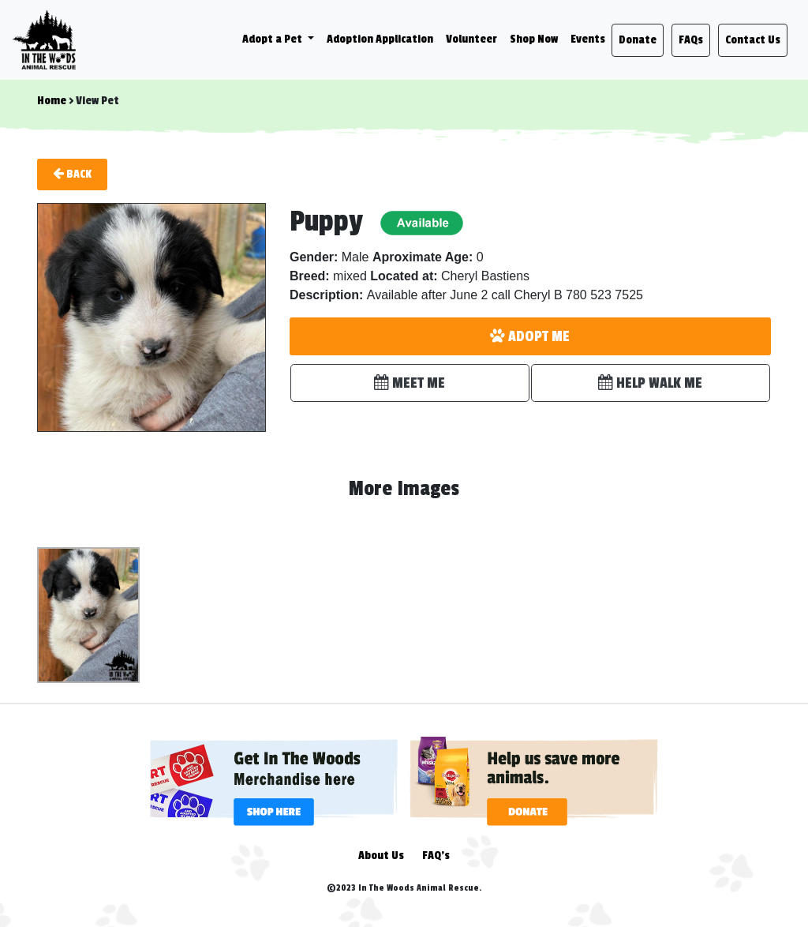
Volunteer (471, 39)
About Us (381, 855)
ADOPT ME (530, 336)
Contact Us (752, 40)
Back (72, 174)
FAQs (691, 40)
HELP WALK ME (650, 383)
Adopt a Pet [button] (273, 39)
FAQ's (436, 855)
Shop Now (534, 39)
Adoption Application (380, 39)
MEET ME (409, 383)
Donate (637, 40)
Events (587, 39)
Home (51, 100)
